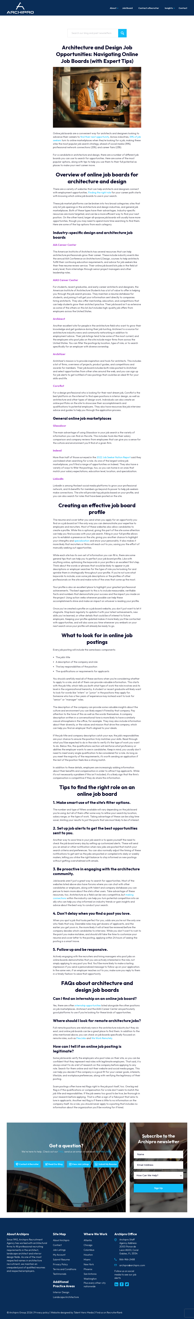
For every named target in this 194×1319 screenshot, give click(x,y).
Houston (88, 1254)
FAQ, (61, 1151)
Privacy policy (41, 1312)
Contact (183, 8)
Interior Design (61, 1292)
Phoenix (88, 1269)
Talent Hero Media (84, 1312)
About (113, 8)
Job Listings (59, 1249)
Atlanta (88, 1240)
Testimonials (59, 1274)
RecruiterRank (114, 1312)
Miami (87, 1259)
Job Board (127, 8)
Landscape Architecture (66, 1297)
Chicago (88, 1245)
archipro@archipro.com (132, 1265)
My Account (59, 1254)
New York (89, 1264)
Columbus (89, 1249)
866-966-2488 (103, 1151)
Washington (90, 1278)
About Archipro (61, 1240)
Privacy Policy (60, 1264)
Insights (169, 8)
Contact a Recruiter (148, 8)
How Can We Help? (147, 1175)
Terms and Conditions (64, 1269)
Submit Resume (61, 1259)
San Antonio (90, 1274)
